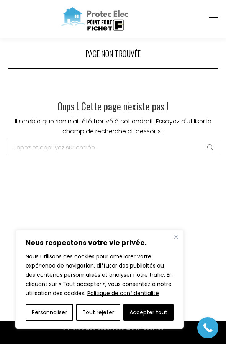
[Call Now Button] (207, 327)
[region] (99, 279)
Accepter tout (148, 312)
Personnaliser (49, 312)
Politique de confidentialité (123, 293)
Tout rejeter (98, 312)
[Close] (175, 236)
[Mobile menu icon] (213, 19)
